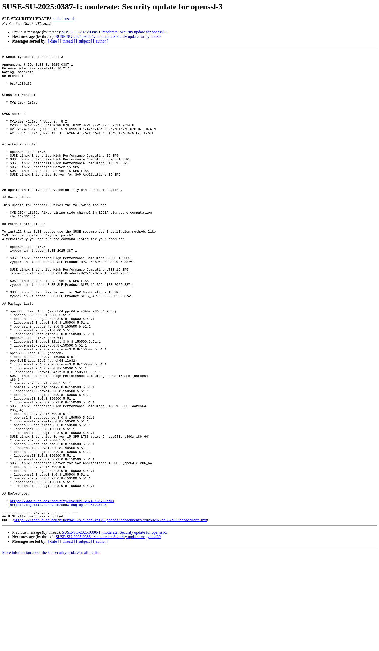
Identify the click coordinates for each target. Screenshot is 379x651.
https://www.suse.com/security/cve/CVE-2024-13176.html (62, 591)
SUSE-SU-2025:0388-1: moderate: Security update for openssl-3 (114, 32)
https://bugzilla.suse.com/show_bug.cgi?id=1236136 (58, 596)
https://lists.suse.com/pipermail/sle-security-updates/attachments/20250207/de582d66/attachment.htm (110, 614)
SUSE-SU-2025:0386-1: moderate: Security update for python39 (108, 36)
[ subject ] (84, 41)
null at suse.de (64, 19)
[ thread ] (67, 41)
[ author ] (100, 41)
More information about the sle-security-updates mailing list (51, 646)
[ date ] (53, 41)
